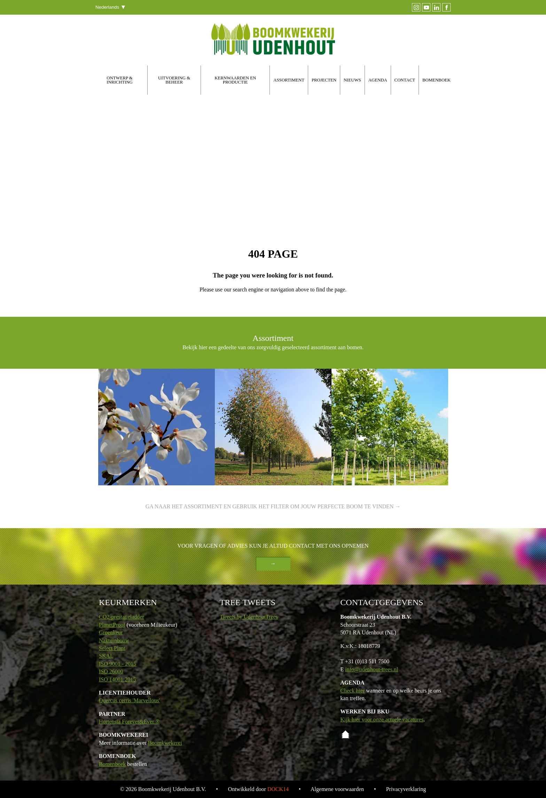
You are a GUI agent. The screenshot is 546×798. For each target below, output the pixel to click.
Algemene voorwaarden (337, 789)
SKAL (106, 656)
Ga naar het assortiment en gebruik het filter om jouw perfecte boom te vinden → (273, 506)
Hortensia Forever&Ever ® (129, 722)
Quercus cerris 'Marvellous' (129, 700)
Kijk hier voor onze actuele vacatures (381, 719)
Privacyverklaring (406, 789)
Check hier (352, 691)
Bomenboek (112, 764)
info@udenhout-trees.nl (371, 669)
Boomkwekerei (165, 743)
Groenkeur (111, 632)
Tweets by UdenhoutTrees (249, 617)
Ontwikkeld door (258, 789)
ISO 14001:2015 (117, 679)
